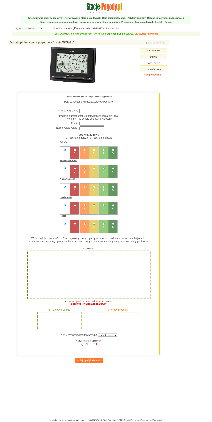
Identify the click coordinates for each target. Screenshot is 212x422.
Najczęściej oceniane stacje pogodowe (100, 22)
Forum (168, 22)
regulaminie (119, 34)
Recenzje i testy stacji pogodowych (165, 18)
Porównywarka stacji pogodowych (83, 18)
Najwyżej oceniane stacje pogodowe (59, 22)
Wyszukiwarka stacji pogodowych (45, 18)
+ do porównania (152, 74)
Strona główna (72, 28)
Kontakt (159, 22)
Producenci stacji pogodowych (137, 22)
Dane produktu (153, 50)
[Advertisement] (88, 390)
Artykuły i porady (136, 18)
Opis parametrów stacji (114, 18)
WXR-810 (97, 28)
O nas (104, 420)
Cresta (86, 28)
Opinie (153, 57)
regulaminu (93, 420)
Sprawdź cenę (153, 69)
